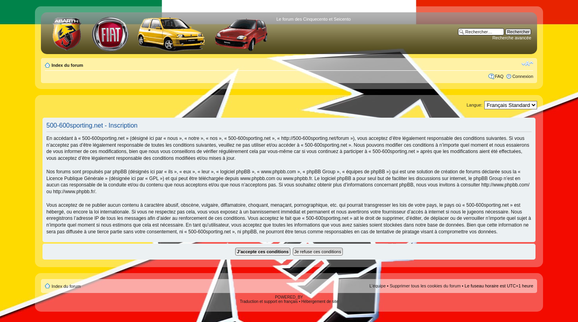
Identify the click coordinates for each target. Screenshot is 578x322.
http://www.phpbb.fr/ (74, 191)
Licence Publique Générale (75, 178)
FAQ (499, 76)
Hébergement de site (320, 301)
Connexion (523, 76)
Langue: (474, 105)
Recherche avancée (511, 37)
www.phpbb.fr (297, 178)
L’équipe (377, 285)
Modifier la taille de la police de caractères (527, 63)
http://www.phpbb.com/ (505, 185)
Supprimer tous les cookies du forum (425, 285)
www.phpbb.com (257, 178)
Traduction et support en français (269, 301)
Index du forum (67, 65)
